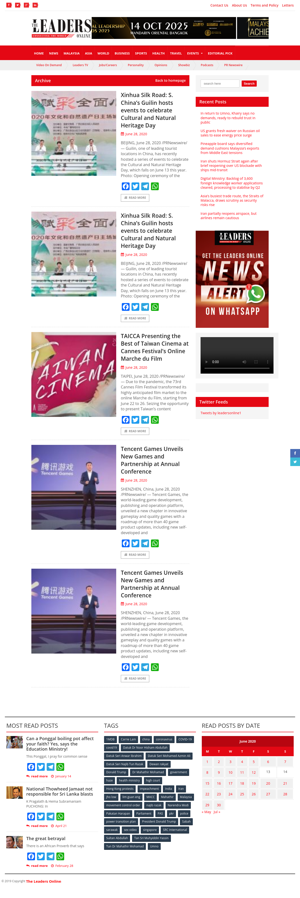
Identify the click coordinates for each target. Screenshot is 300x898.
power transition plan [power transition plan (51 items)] (147, 829)
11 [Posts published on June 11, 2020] (238, 780)
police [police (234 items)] (122, 829)
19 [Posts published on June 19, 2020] (248, 789)
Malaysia (71, 53)
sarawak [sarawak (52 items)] (167, 837)
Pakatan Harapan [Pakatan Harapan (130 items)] (146, 821)
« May (206, 814)
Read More (135, 198)
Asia (88, 53)
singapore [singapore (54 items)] (113, 845)
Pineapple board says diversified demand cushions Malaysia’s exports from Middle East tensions (229, 148)
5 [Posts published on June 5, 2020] (248, 770)
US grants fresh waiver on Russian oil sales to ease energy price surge (230, 132)
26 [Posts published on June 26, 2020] (248, 799)
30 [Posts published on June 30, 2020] (217, 808)
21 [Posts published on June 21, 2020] (284, 789)
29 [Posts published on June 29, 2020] (207, 808)
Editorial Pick (220, 53)
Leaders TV (80, 65)
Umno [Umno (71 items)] (110, 861)
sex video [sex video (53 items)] (186, 837)
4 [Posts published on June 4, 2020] (238, 770)
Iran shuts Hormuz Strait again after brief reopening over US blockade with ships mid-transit (231, 165)
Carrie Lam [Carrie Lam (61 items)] (129, 749)
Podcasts (207, 65)
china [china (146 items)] (146, 749)
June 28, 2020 (134, 133)
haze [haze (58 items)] (109, 789)
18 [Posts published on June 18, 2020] (238, 789)
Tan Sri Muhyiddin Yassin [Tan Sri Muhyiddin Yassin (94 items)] (123, 853)
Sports (141, 53)
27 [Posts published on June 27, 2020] (263, 799)
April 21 (58, 835)
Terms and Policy (265, 5)
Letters (288, 5)
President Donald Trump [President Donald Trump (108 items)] (123, 837)
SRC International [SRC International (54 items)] (138, 845)
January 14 (61, 786)
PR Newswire (233, 65)
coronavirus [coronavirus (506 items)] (165, 749)
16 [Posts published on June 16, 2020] (217, 789)
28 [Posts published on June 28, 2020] (284, 799)
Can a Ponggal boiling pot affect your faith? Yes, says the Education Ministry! (59, 753)
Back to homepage (170, 80)
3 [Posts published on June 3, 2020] (228, 770)
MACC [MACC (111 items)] (151, 805)
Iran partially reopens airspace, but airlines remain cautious (228, 215)
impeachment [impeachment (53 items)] (149, 797)
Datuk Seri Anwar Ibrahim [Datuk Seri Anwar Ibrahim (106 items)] (123, 765)
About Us (239, 5)
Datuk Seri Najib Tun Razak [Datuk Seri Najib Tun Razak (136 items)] (124, 773)
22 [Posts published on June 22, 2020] (207, 799)
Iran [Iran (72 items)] (182, 797)
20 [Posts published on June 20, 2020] (263, 789)
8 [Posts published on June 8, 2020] (207, 780)
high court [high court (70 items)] (154, 789)
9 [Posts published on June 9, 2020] (217, 780)
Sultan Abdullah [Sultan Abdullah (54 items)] (167, 845)
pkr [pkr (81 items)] (108, 829)
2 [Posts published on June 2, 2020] (217, 770)
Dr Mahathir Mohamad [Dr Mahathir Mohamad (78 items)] (148, 781)
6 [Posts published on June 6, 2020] (264, 770)
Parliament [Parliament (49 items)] (171, 821)
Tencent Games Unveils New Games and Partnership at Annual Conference (151, 469)
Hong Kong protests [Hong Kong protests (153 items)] (119, 797)
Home (39, 53)
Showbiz (184, 65)
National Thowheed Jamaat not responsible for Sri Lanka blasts (59, 801)
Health (158, 53)
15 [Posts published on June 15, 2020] (207, 789)
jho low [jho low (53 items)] (111, 805)
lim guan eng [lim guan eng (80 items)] (132, 805)
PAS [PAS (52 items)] (188, 821)
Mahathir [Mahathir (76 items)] (168, 805)
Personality (136, 65)
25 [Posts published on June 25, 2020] (238, 799)
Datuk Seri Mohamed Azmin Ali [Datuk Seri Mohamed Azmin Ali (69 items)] (169, 765)
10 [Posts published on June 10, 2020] (227, 780)
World (103, 53)
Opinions (161, 65)
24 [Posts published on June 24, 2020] (227, 799)
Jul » (217, 814)
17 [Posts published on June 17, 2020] (227, 789)
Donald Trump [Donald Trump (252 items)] (116, 781)
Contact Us (219, 5)
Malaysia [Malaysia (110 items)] (112, 813)
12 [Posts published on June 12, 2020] (248, 780)
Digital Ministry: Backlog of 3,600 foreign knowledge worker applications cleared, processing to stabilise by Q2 (231, 182)
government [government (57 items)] (179, 781)
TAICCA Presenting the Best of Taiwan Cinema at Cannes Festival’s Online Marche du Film (155, 351)
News (53, 53)
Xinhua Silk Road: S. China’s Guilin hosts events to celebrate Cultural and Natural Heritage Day (152, 109)
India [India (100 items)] (169, 797)
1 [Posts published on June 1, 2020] (207, 770)
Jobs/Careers (108, 65)
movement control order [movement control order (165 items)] (142, 813)
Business (122, 53)
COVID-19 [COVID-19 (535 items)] (113, 757)
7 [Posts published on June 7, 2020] (284, 770)
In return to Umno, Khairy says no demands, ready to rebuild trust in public (228, 117)
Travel (176, 53)
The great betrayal (45, 848)
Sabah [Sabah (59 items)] (151, 837)
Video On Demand (49, 65)
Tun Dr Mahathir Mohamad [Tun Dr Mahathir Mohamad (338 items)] (165, 853)
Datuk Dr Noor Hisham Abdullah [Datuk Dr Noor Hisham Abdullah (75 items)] (165, 757)
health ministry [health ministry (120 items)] (130, 789)
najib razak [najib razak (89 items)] (172, 813)
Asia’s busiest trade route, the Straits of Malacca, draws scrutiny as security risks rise (232, 200)
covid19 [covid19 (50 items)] (131, 757)
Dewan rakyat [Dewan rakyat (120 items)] (159, 773)
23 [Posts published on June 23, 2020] (217, 799)
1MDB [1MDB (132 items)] (110, 749)
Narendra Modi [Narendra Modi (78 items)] (116, 821)
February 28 (62, 875)
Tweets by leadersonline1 (221, 413)
